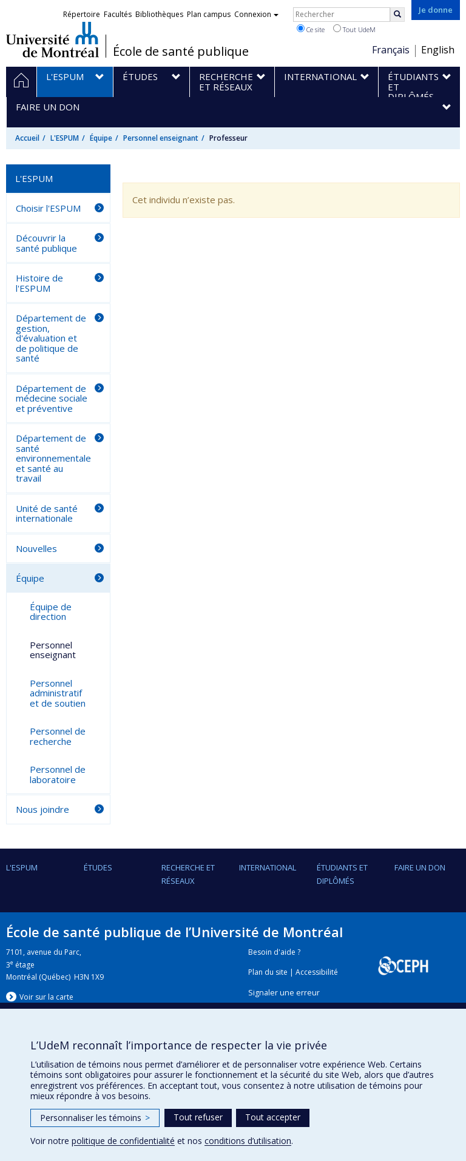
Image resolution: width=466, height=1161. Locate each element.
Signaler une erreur (284, 993)
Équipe (101, 138)
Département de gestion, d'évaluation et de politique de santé (51, 338)
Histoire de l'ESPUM (39, 283)
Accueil (27, 138)
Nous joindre (42, 809)
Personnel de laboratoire (58, 774)
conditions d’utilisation (247, 1140)
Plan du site (268, 972)
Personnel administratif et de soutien (58, 693)
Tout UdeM (354, 29)
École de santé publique (181, 51)
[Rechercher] (397, 14)
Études (98, 867)
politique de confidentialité (123, 1140)
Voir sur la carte (46, 997)
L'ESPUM (64, 138)
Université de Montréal (52, 39)
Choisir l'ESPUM (48, 208)
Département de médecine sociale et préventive (51, 398)
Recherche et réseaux (188, 874)
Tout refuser (198, 1117)
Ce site (311, 29)
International (267, 867)
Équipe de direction (51, 612)
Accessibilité (316, 972)
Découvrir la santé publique (46, 243)
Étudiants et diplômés (342, 874)
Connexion (256, 14)
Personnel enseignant (160, 138)
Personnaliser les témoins (95, 1117)
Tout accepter (272, 1117)
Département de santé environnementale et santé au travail (53, 458)
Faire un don (419, 867)
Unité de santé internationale (47, 513)
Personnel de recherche (58, 736)
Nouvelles (36, 548)
